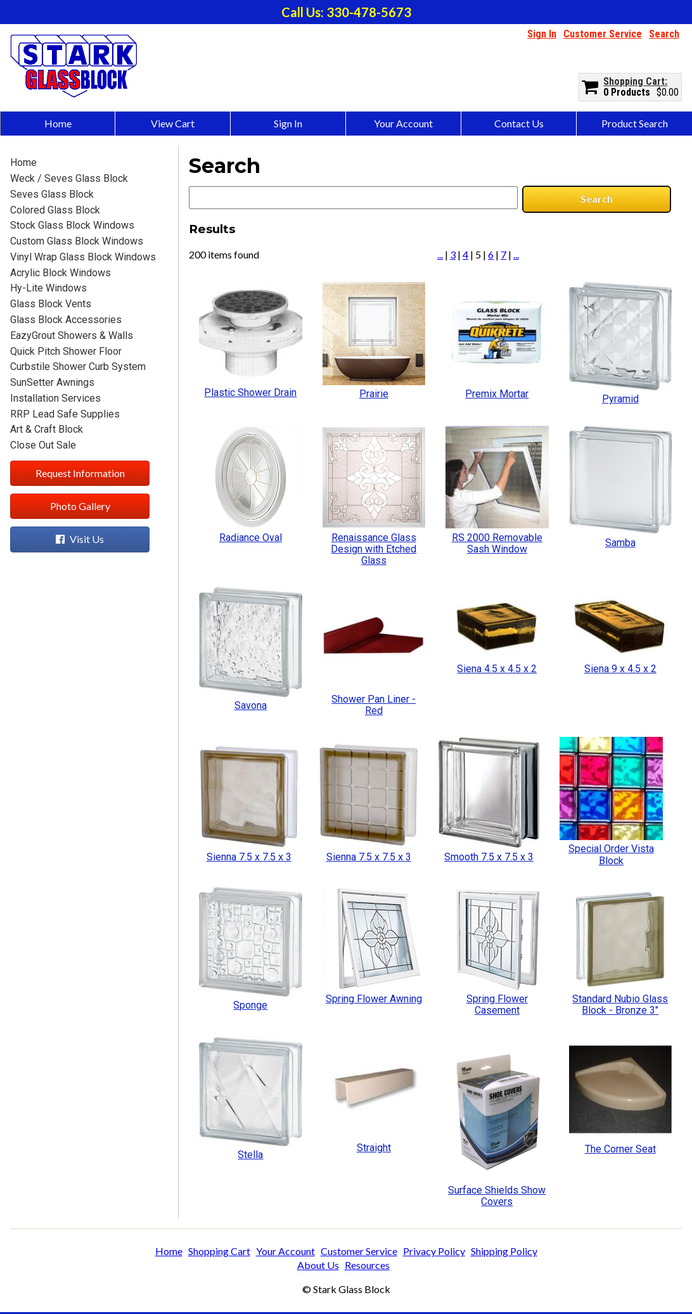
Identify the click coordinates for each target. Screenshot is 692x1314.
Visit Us (80, 539)
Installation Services (55, 398)
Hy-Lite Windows (48, 288)
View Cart (173, 123)
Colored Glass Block (55, 210)
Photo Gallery (80, 506)
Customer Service (602, 34)
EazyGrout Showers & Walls (71, 335)
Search (664, 34)
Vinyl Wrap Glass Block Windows (83, 257)
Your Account (403, 123)
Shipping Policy (504, 1251)
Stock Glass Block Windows (72, 225)
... (440, 254)
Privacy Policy (434, 1251)
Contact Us (519, 123)
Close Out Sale (43, 445)
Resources (367, 1265)
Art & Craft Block (46, 429)
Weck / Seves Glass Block (69, 178)
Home (58, 123)
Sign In (541, 34)
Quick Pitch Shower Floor (66, 351)
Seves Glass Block (52, 194)
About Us (318, 1265)
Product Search (634, 123)
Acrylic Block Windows (60, 273)
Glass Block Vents (50, 304)
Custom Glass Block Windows (76, 241)
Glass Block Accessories (66, 320)
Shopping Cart (634, 81)
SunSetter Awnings (52, 382)
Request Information (80, 473)
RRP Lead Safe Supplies (65, 414)
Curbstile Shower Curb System (78, 366)
